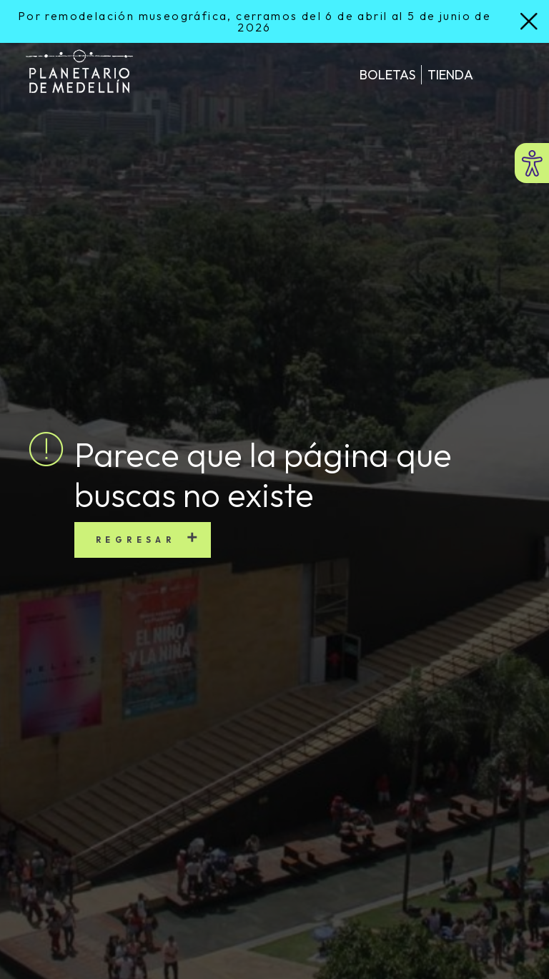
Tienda (450, 75)
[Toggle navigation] (504, 74)
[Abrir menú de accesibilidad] (532, 163)
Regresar (135, 540)
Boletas (387, 75)
